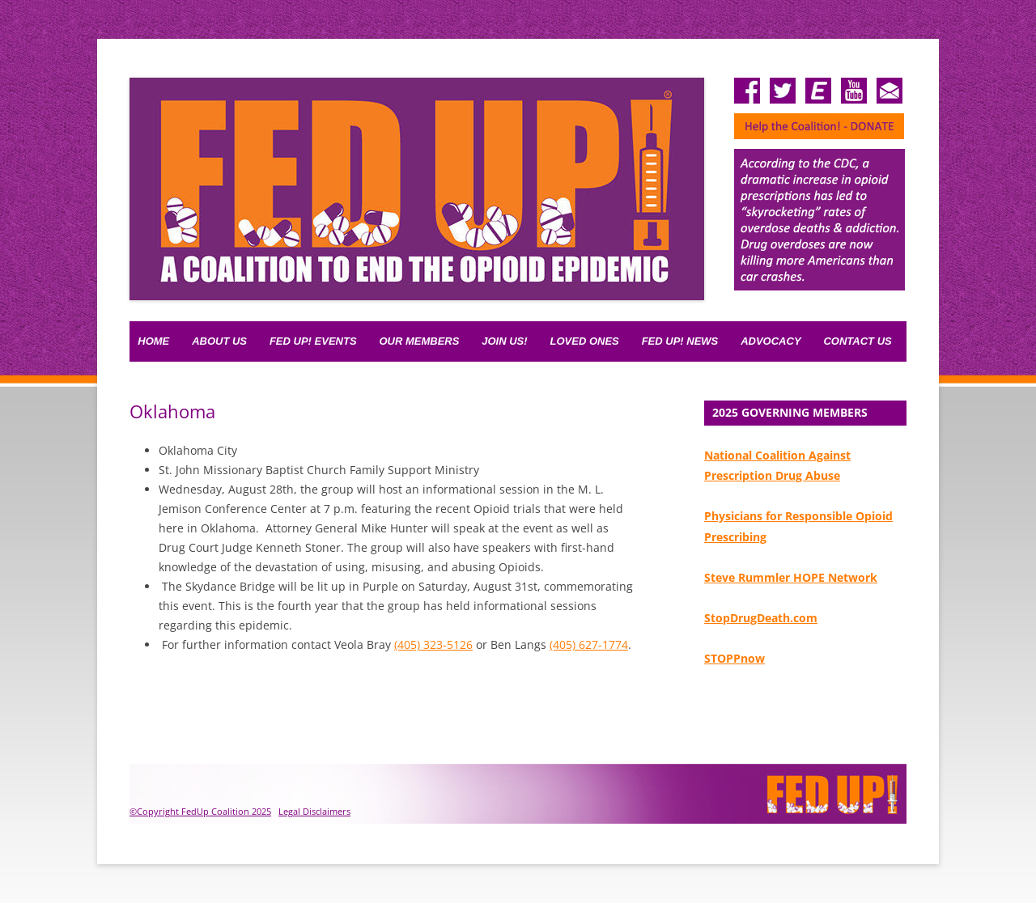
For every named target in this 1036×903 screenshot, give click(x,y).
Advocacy (770, 341)
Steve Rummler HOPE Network (790, 577)
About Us (219, 341)
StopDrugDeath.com (760, 617)
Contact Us (857, 341)
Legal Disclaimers (314, 811)
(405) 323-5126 (433, 644)
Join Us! (504, 341)
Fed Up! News (680, 341)
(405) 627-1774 (589, 644)
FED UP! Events (313, 341)
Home (153, 341)
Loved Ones (584, 341)
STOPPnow (734, 658)
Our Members (419, 341)
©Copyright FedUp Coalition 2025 (200, 811)
